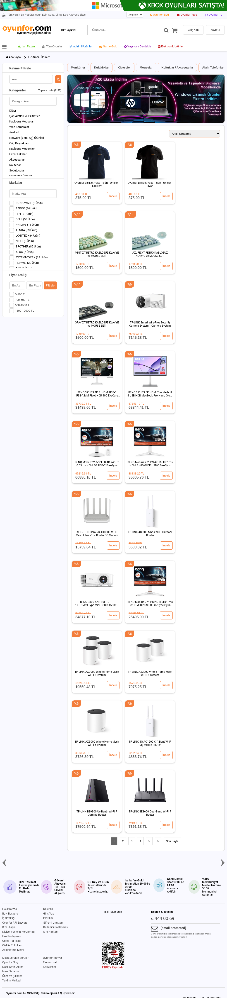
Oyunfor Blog (10, 962)
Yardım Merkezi (11, 980)
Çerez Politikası (11, 940)
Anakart (14, 132)
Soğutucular (17, 170)
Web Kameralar (19, 127)
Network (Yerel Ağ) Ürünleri (26, 137)
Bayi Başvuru (10, 913)
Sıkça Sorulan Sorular (15, 957)
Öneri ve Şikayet (12, 976)
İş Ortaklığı (8, 918)
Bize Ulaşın (9, 927)
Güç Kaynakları (19, 143)
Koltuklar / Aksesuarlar (177, 67)
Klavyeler (124, 67)
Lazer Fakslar (17, 154)
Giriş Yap (48, 913)
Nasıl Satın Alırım (13, 967)
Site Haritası (50, 931)
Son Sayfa (172, 841)
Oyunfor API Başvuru (15, 922)
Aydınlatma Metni (13, 950)
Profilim (48, 918)
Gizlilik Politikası (12, 945)
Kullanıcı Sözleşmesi (55, 927)
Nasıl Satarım (10, 971)
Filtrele (50, 285)
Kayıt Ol (48, 909)
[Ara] (166, 30)
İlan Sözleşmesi (11, 936)
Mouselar (146, 67)
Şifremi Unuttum (53, 922)
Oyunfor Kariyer (52, 957)
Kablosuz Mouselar (21, 121)
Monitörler (78, 67)
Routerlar (15, 165)
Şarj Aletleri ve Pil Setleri (24, 116)
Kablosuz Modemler (22, 148)
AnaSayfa (15, 57)
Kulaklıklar (101, 67)
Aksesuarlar (17, 159)
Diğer (12, 110)
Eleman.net (50, 962)
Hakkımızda (9, 909)
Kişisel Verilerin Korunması (18, 931)
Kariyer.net (49, 967)
